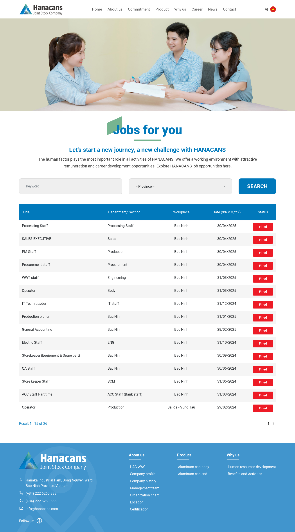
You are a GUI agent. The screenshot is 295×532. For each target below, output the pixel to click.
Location (137, 502)
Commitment (139, 9)
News (213, 9)
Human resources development (252, 467)
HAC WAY (137, 467)
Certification (139, 509)
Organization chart (144, 495)
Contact (229, 9)
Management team (144, 488)
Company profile (142, 474)
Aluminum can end (192, 474)
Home (97, 9)
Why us (180, 9)
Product (162, 9)
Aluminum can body (193, 467)
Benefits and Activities (245, 474)
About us (115, 9)
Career (197, 9)
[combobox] (180, 186)
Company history (143, 481)
